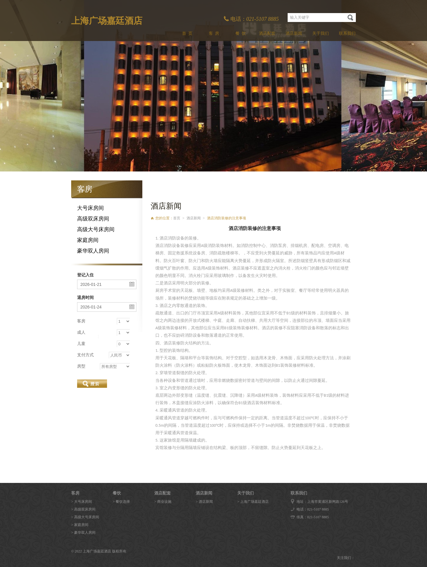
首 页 (187, 33)
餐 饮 (240, 33)
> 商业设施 (162, 502)
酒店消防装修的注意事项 (226, 218)
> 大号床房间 (81, 502)
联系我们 (347, 33)
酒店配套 (267, 33)
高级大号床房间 (95, 229)
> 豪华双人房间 (83, 532)
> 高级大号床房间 (85, 517)
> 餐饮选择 (121, 502)
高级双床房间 (93, 219)
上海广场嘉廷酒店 (106, 21)
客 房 (214, 33)
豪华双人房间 (93, 251)
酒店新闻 (294, 33)
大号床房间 (90, 208)
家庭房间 (87, 240)
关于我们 (320, 33)
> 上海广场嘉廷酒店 (253, 502)
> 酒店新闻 (204, 502)
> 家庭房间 (79, 525)
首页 (176, 218)
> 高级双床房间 (83, 509)
